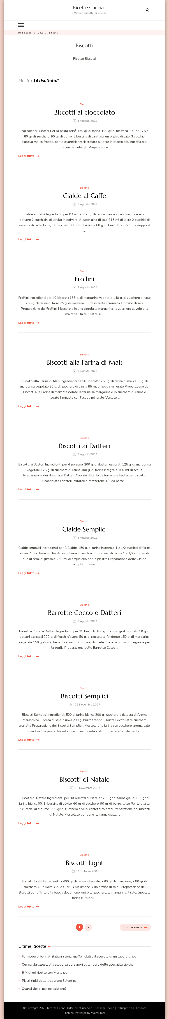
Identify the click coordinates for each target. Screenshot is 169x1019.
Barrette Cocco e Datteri (84, 612)
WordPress (98, 1013)
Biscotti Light (84, 863)
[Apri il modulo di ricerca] (147, 10)
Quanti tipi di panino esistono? (44, 989)
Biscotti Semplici (84, 696)
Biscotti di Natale (84, 779)
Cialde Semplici (84, 529)
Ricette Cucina (88, 7)
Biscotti (84, 104)
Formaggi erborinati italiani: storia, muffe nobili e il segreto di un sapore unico (79, 956)
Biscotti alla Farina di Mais (84, 362)
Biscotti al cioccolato (84, 112)
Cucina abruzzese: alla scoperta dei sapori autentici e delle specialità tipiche (77, 964)
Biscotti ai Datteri (84, 446)
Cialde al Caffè (84, 195)
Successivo (132, 927)
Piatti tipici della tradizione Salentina (49, 980)
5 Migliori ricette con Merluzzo (44, 972)
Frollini (84, 279)
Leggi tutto (26, 156)
